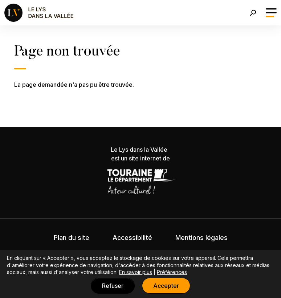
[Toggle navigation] (271, 12)
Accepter (166, 285)
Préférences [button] (172, 272)
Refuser (112, 285)
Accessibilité (132, 237)
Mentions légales (201, 237)
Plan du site (71, 237)
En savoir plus (135, 272)
